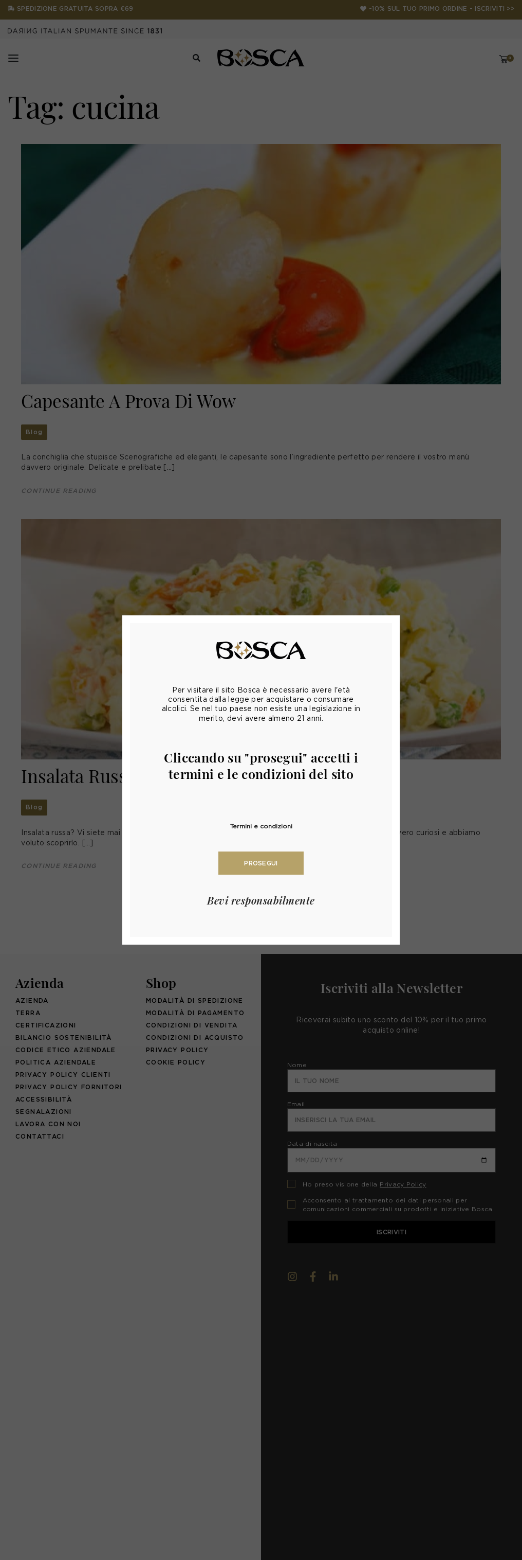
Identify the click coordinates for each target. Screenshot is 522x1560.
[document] (261, 780)
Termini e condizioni (261, 826)
